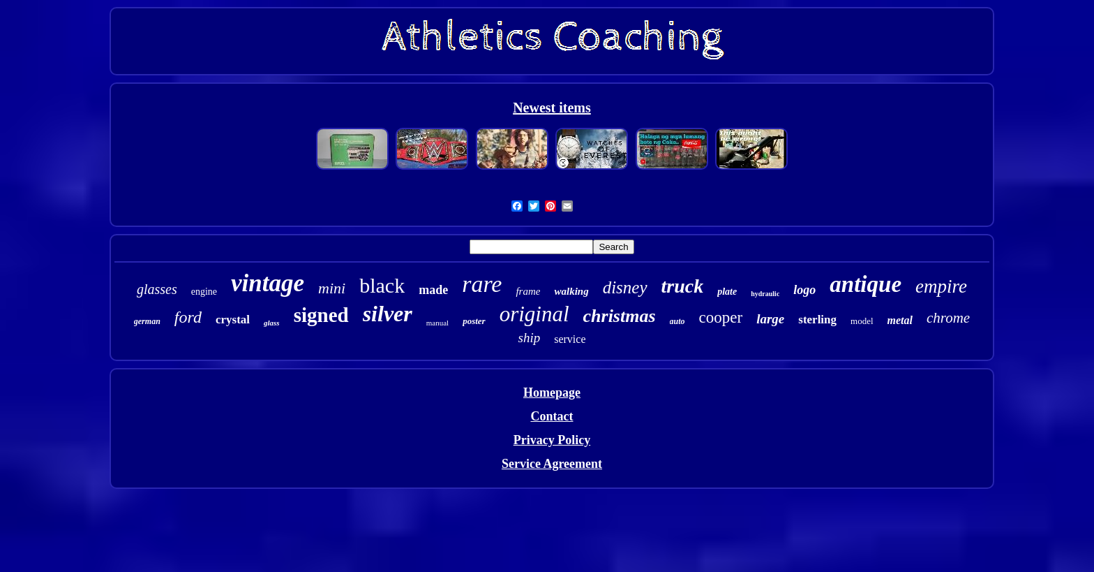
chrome (948, 317)
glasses (157, 289)
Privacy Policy (552, 440)
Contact (551, 416)
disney (625, 287)
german (147, 321)
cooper (721, 317)
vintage (267, 283)
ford (188, 317)
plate (727, 291)
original (534, 314)
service (569, 339)
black (382, 285)
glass (272, 322)
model (862, 321)
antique (865, 284)
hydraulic (765, 294)
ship (529, 337)
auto (677, 321)
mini (331, 288)
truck (682, 286)
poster (474, 321)
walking (571, 291)
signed (321, 315)
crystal (233, 319)
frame (528, 291)
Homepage (551, 392)
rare (482, 284)
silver (387, 313)
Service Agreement (552, 464)
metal (900, 320)
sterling (817, 319)
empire (941, 286)
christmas (619, 316)
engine (204, 291)
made (433, 290)
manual (437, 322)
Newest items (552, 107)
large (770, 318)
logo (804, 290)
